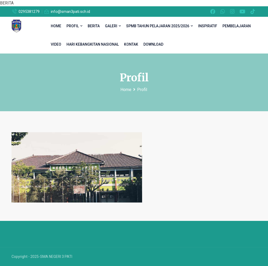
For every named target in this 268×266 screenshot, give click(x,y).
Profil (74, 26)
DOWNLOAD (153, 44)
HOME (56, 26)
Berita (94, 26)
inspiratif (207, 26)
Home (125, 89)
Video (56, 44)
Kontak (131, 44)
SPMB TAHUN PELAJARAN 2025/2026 (159, 26)
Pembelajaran (236, 26)
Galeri (113, 26)
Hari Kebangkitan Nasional (92, 44)
